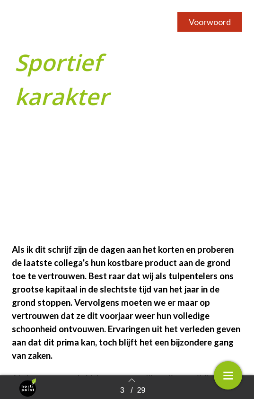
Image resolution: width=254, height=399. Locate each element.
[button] (209, 22)
